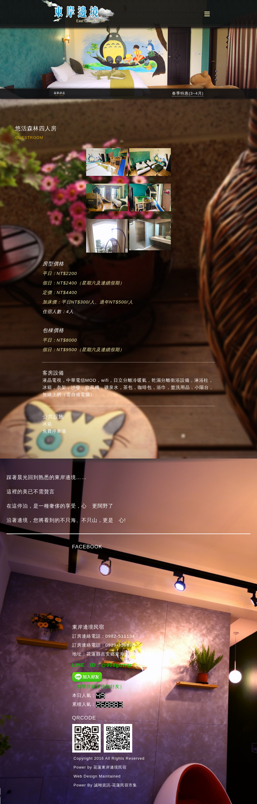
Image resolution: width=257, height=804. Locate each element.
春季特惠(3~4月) (188, 93)
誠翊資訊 (102, 785)
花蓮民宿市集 (124, 785)
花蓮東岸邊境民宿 (110, 767)
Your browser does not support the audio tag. (22, 796)
